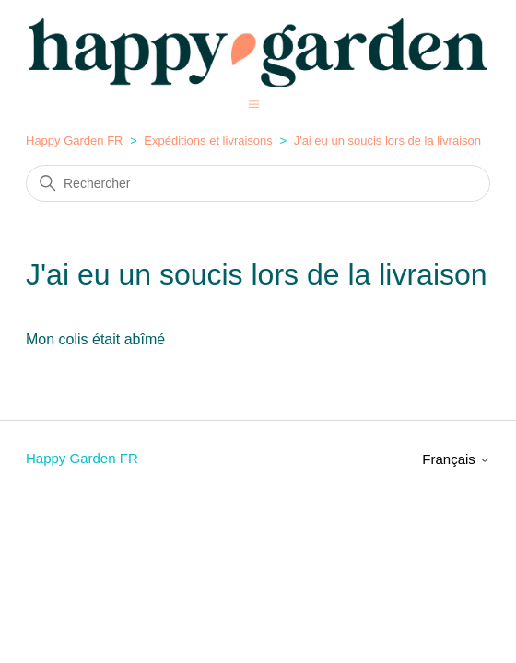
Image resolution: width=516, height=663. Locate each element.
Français (456, 459)
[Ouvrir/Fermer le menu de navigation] (254, 103)
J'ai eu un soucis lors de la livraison (387, 140)
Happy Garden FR (74, 140)
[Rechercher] (258, 183)
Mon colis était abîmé (95, 339)
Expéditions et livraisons (208, 140)
